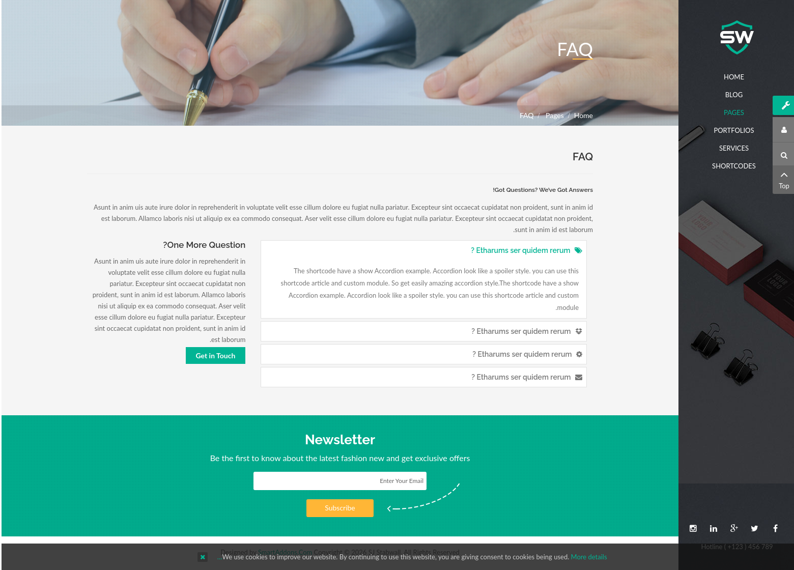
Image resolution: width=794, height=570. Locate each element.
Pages (552, 115)
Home (582, 115)
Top (782, 179)
